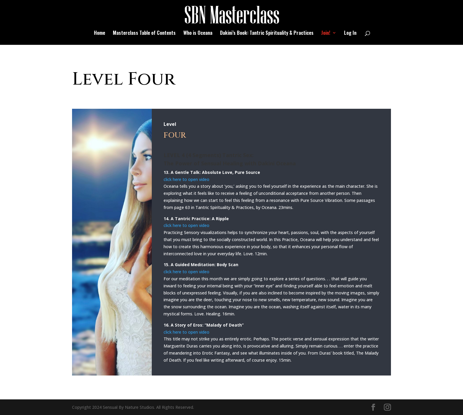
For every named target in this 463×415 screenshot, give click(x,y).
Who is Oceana (197, 33)
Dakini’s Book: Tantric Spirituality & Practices (267, 33)
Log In (350, 33)
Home (99, 33)
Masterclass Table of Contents (144, 33)
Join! (325, 33)
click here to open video (186, 179)
